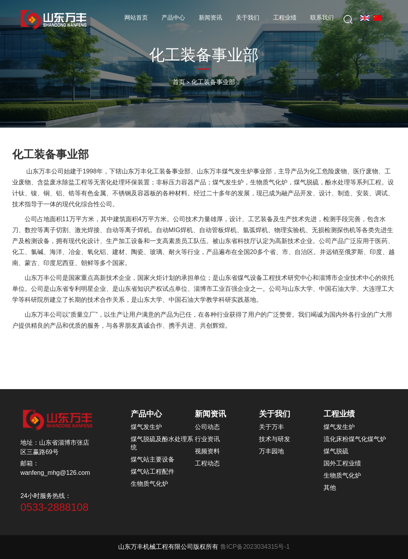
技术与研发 (274, 439)
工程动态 (207, 463)
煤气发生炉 (146, 427)
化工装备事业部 (213, 82)
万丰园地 (271, 451)
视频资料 (207, 451)
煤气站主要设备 (152, 459)
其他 (330, 487)
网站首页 (136, 17)
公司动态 (207, 427)
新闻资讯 (210, 17)
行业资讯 (207, 439)
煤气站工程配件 (152, 471)
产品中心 (173, 17)
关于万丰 (271, 427)
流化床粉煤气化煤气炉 (355, 439)
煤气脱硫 (336, 451)
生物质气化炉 (149, 483)
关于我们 (247, 17)
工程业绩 (285, 17)
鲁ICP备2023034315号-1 (255, 546)
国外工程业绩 (342, 463)
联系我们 (322, 17)
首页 (179, 82)
